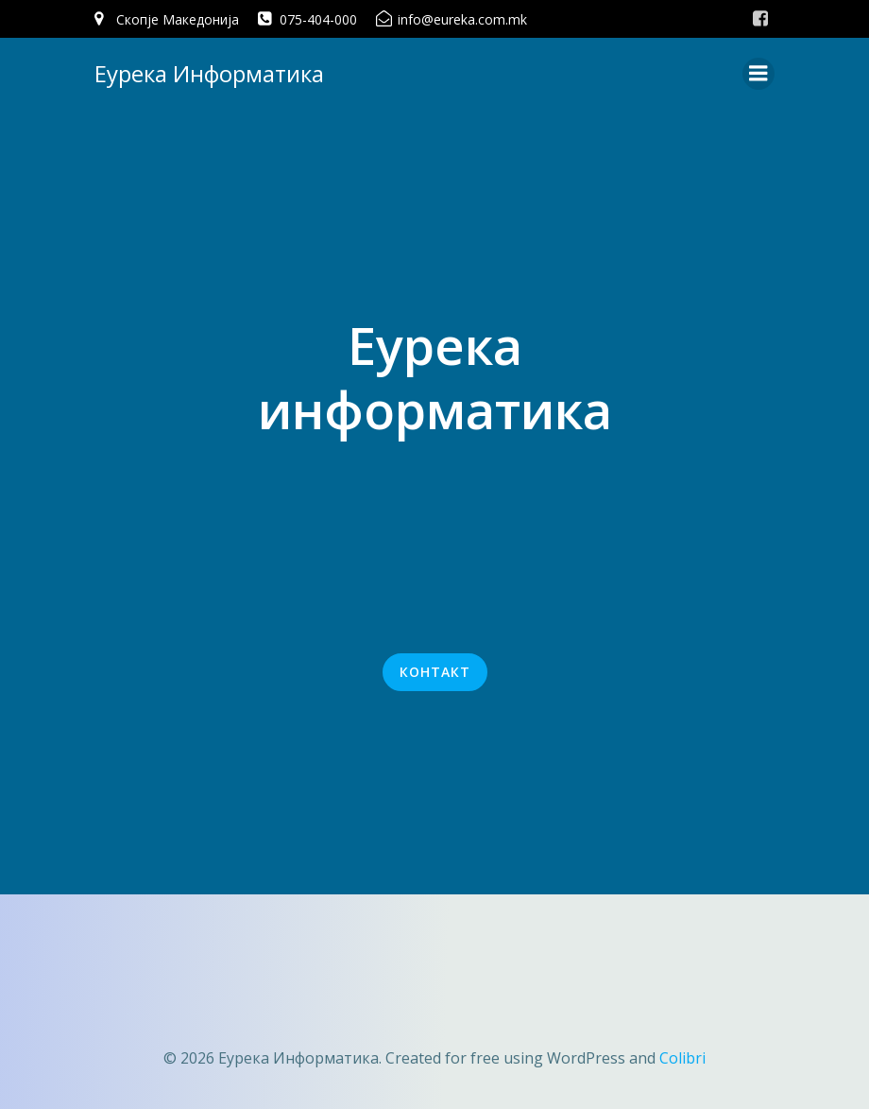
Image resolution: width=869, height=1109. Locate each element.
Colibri (682, 1058)
